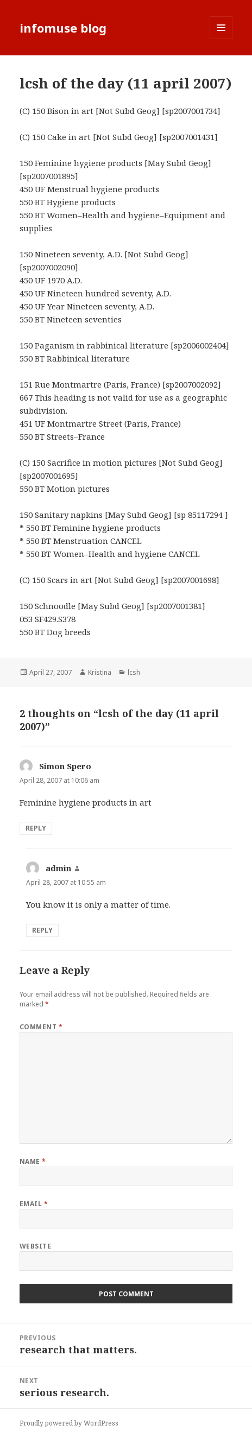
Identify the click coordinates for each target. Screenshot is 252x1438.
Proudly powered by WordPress (69, 1423)
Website (35, 1246)
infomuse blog (63, 28)
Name (33, 1161)
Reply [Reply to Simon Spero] (36, 828)
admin (58, 868)
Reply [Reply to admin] (42, 930)
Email (34, 1203)
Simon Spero (65, 766)
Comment (41, 1026)
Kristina (99, 672)
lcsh (134, 672)
